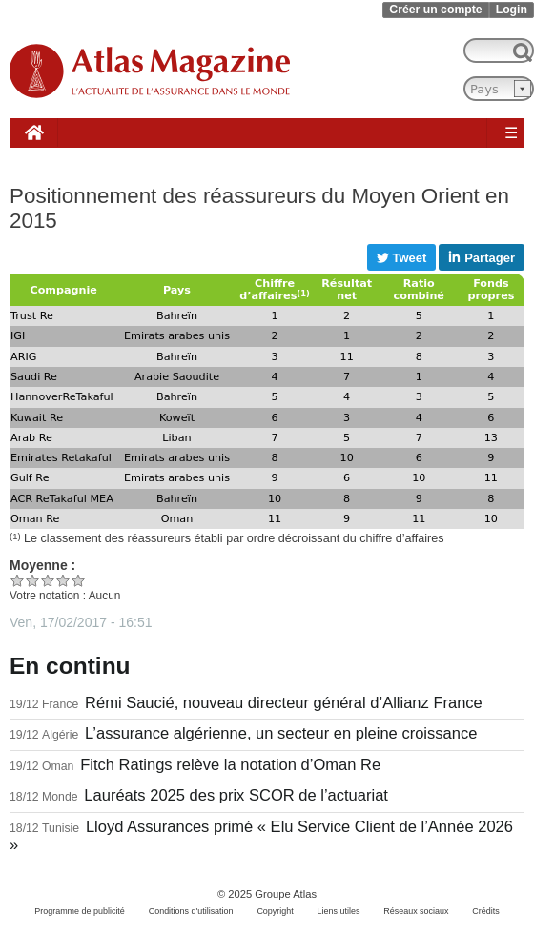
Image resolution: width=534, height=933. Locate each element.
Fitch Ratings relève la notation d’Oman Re (230, 765)
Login (511, 9)
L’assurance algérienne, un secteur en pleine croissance (281, 733)
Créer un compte (435, 9)
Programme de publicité (79, 911)
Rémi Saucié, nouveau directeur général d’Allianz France (284, 703)
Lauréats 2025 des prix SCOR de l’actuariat (236, 795)
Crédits (485, 911)
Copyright (275, 911)
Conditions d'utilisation (191, 911)
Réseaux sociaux (415, 911)
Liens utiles (339, 911)
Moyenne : (42, 565)
